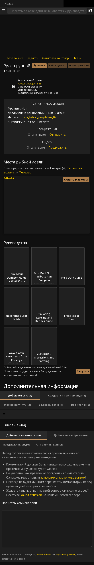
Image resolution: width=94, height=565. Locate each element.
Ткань (77, 58)
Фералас (25, 172)
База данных (15, 58)
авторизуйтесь (44, 554)
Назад (9, 4)
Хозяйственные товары (56, 58)
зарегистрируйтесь (65, 554)
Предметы (32, 58)
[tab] (20, 395)
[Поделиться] (90, 11)
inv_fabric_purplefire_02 (37, 117)
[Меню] (3, 11)
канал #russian (31, 495)
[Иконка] (9, 83)
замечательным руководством (62, 477)
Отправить (58, 135)
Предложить (57, 147)
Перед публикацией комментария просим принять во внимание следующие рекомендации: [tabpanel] (47, 505)
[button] (46, 204)
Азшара (55, 168)
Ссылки (41, 65)
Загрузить (83, 371)
